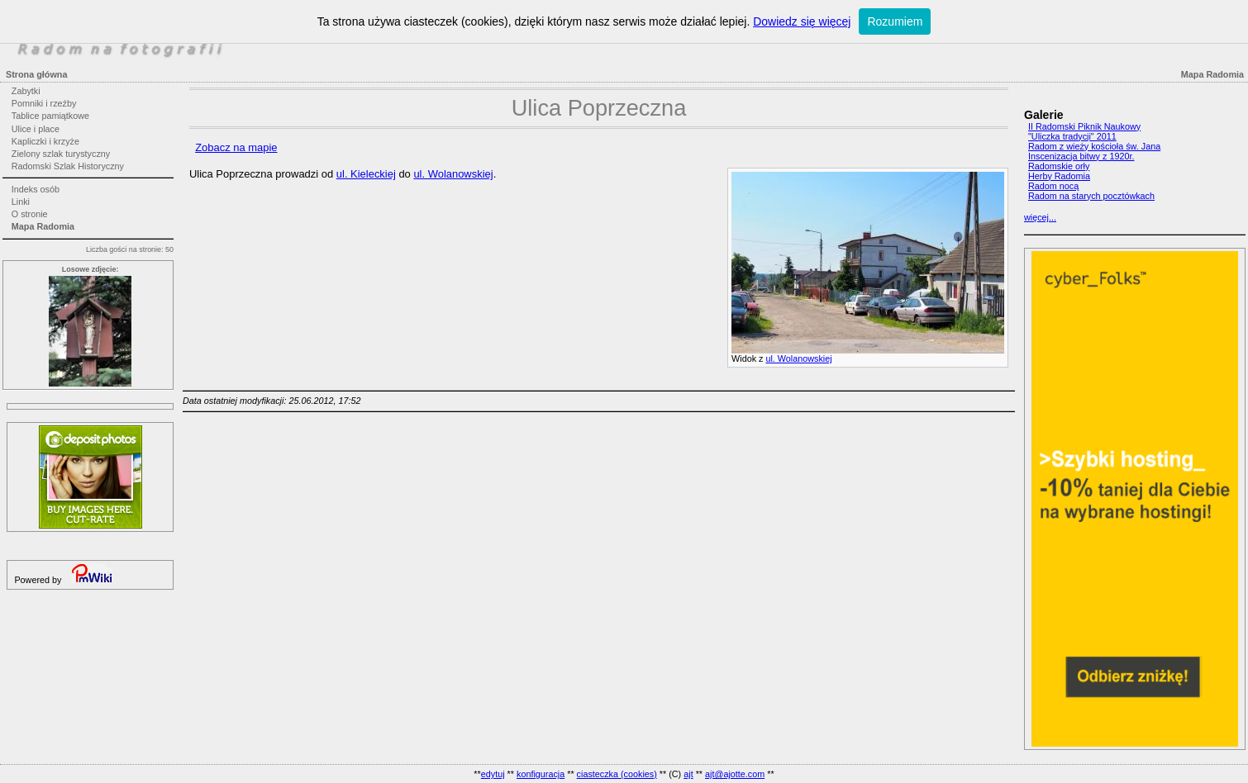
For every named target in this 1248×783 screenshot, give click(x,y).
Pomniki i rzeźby (44, 103)
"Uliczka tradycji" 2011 (1072, 136)
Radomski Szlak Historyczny (68, 166)
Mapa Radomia (43, 226)
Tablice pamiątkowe (50, 116)
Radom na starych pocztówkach (1091, 196)
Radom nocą (1053, 186)
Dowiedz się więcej (801, 21)
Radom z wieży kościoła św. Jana (1094, 146)
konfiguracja (540, 774)
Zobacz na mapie (236, 147)
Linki (21, 201)
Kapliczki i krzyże (45, 141)
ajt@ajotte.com (735, 774)
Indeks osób (36, 189)
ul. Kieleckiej (366, 174)
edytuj (493, 774)
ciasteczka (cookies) (617, 774)
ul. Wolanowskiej (798, 358)
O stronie (30, 214)
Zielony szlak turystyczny (61, 154)
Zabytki (26, 91)
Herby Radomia (1059, 176)
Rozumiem (894, 21)
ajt (688, 774)
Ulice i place (36, 129)
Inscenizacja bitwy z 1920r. (1081, 156)
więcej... (1040, 217)
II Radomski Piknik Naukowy (1084, 126)
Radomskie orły (1058, 166)
